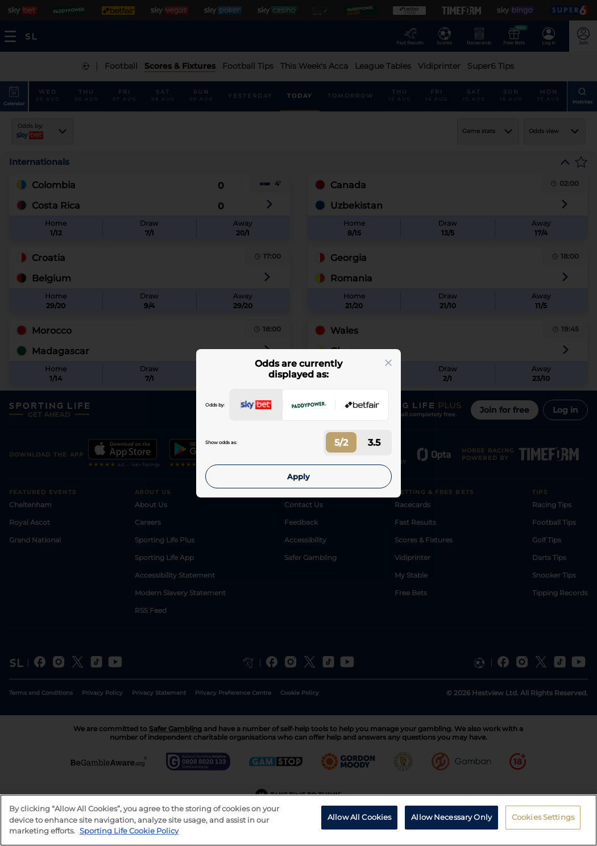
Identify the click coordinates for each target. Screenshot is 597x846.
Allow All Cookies (359, 817)
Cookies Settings (543, 817)
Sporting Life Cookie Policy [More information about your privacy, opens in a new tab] (129, 830)
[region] (298, 820)
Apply (298, 476)
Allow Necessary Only (451, 817)
